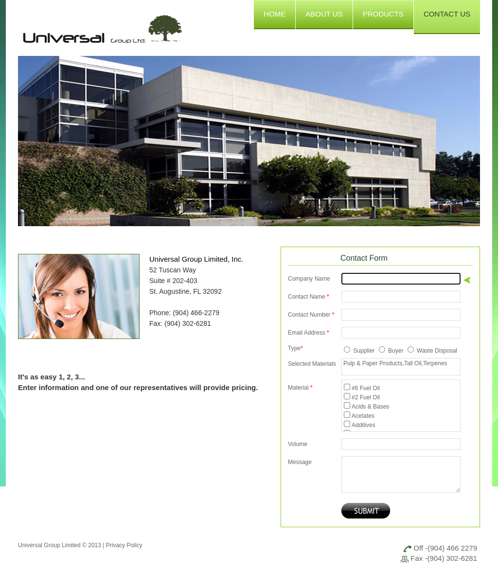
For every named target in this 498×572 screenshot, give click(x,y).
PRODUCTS (383, 14)
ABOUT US (323, 14)
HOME (274, 14)
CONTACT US (447, 14)
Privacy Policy (124, 545)
